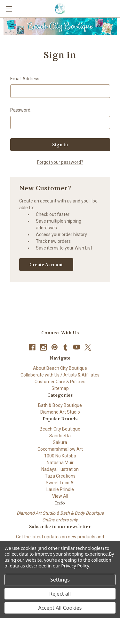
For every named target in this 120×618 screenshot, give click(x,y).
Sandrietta (60, 435)
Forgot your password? (60, 162)
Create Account (46, 264)
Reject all (60, 593)
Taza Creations (60, 476)
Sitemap (60, 388)
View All (60, 496)
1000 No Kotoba (60, 455)
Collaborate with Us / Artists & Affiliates (60, 374)
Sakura (60, 442)
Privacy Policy (75, 566)
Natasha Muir (60, 462)
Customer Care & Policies (60, 381)
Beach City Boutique (60, 429)
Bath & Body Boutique (60, 405)
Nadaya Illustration (60, 469)
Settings (60, 579)
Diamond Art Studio (60, 412)
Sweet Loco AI (60, 482)
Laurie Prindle (60, 489)
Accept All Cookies (60, 607)
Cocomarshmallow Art (60, 449)
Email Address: (25, 78)
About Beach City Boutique (60, 368)
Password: (20, 110)
